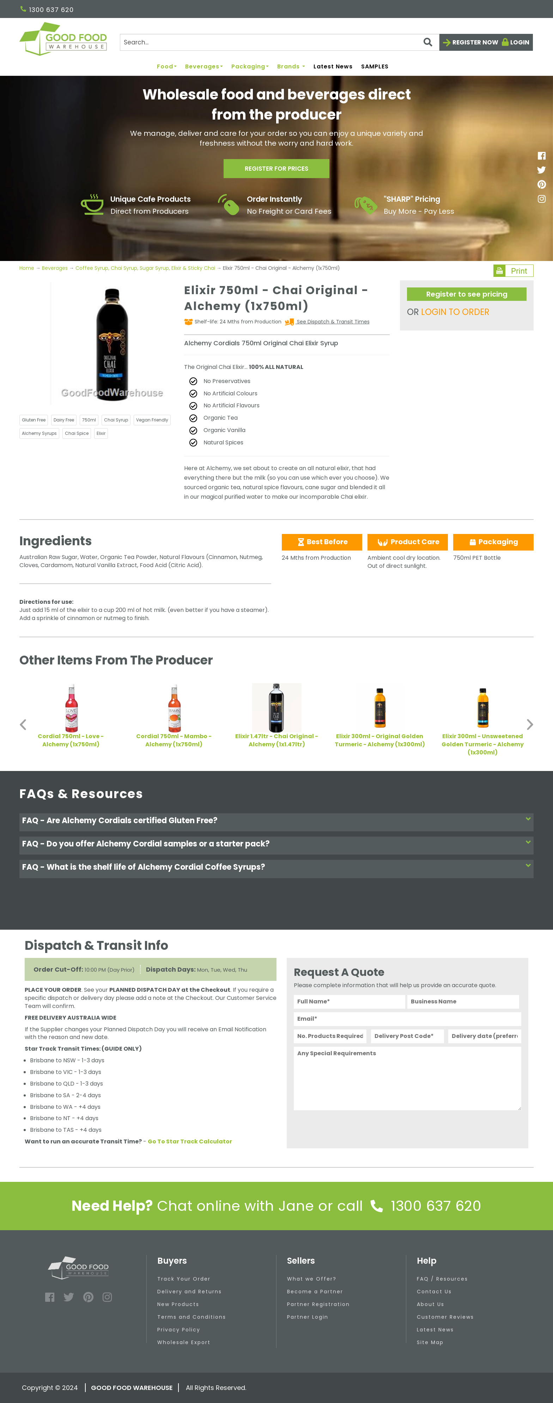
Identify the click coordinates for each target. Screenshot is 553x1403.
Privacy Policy (178, 1329)
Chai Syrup (116, 420)
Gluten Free (33, 420)
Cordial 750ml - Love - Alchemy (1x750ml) (71, 740)
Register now (475, 42)
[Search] (279, 42)
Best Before (322, 542)
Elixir (101, 433)
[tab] (276, 822)
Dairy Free (64, 420)
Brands (291, 67)
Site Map (430, 1342)
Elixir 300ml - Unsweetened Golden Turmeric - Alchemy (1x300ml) (483, 744)
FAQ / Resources (442, 1278)
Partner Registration (318, 1304)
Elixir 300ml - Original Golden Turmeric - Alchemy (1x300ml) (380, 740)
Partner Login (307, 1316)
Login (519, 42)
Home (27, 268)
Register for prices (276, 169)
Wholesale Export (184, 1342)
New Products (178, 1304)
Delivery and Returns (189, 1291)
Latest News (333, 67)
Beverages (204, 67)
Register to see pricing (467, 294)
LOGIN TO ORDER (455, 312)
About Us (430, 1304)
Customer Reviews (445, 1316)
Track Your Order (184, 1278)
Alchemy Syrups (39, 433)
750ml (89, 420)
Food (167, 67)
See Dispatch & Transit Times (333, 321)
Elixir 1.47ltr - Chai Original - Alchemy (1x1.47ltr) (276, 740)
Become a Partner (315, 1291)
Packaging (250, 67)
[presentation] (347, 1127)
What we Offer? (311, 1278)
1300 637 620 (47, 9)
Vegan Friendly (152, 420)
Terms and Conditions (191, 1316)
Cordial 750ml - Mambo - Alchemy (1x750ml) (174, 740)
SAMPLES (375, 67)
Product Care (407, 542)
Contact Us (434, 1291)
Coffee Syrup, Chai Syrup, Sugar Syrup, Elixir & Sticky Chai (145, 268)
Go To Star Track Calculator (190, 1141)
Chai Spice (77, 433)
